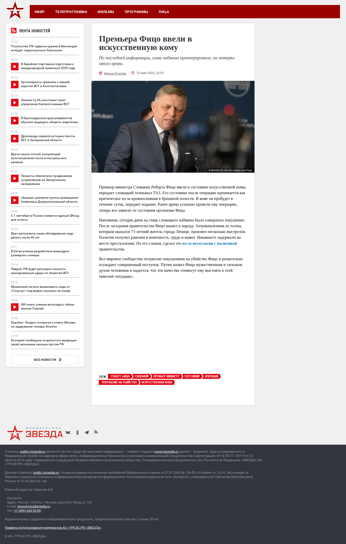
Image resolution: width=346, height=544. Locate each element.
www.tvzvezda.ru (166, 451)
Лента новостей (30, 31)
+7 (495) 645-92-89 (27, 510)
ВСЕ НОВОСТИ (48, 360)
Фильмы (106, 12)
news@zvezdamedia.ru (33, 506)
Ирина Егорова (115, 73)
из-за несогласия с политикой (209, 243)
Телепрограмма (71, 12)
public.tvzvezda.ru (32, 451)
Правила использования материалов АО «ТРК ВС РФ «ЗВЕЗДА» (53, 527)
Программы (136, 12)
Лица (163, 12)
